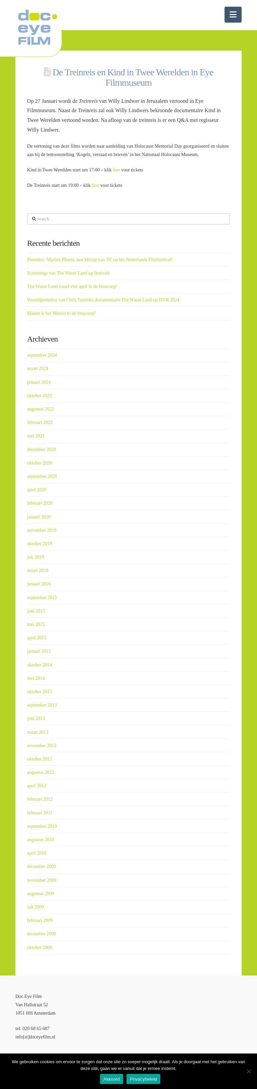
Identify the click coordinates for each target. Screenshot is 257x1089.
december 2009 (41, 866)
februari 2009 (40, 920)
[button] (233, 14)
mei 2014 (36, 678)
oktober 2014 (39, 664)
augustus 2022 (40, 409)
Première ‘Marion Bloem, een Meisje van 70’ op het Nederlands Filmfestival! (100, 259)
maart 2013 (37, 732)
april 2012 (36, 785)
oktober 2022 (39, 395)
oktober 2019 (39, 543)
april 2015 (36, 637)
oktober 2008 (39, 947)
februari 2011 (39, 812)
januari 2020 (39, 516)
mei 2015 (36, 624)
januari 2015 (39, 651)
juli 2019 (35, 557)
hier (116, 169)
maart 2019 (37, 570)
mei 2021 (36, 435)
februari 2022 (40, 422)
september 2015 (42, 597)
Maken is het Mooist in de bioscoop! (61, 313)
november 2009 (41, 880)
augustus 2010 (40, 839)
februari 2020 (40, 503)
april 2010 (36, 853)
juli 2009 (35, 907)
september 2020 (42, 476)
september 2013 (42, 705)
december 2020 (41, 449)
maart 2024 (37, 368)
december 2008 (41, 933)
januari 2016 (39, 583)
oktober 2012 (39, 758)
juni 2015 (36, 610)
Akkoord (111, 1079)
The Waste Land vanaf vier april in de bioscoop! (72, 286)
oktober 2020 (39, 462)
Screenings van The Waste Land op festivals (68, 273)
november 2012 (41, 745)
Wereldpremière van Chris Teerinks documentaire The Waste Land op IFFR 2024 (103, 299)
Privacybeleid (143, 1079)
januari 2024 (39, 382)
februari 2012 (40, 799)
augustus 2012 (40, 772)
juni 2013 (36, 718)
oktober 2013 (39, 691)
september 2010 (42, 826)
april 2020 (36, 489)
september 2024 (42, 355)
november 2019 (41, 530)
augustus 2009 (40, 893)
